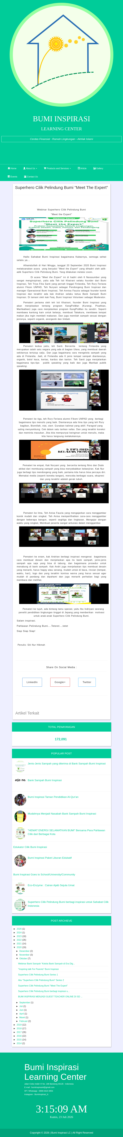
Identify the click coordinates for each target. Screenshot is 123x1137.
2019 (19, 1025)
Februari (23, 1021)
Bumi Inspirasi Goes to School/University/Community (44, 874)
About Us (30, 168)
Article (82, 168)
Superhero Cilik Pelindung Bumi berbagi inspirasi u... (44, 991)
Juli (21, 1006)
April (21, 1014)
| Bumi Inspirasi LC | (61, 1132)
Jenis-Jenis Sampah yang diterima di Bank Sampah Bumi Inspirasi (67, 763)
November (24, 955)
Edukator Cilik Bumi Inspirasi (30, 847)
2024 (19, 932)
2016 (19, 1036)
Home (12, 168)
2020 (19, 947)
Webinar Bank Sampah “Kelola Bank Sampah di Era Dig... (46, 963)
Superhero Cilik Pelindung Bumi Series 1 (38, 974)
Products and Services (57, 168)
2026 (19, 929)
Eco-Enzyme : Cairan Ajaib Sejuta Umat (51, 885)
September (25, 1002)
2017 (19, 1032)
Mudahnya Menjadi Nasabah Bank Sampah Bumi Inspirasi (62, 813)
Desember (24, 951)
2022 (19, 940)
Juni (21, 1010)
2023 (19, 936)
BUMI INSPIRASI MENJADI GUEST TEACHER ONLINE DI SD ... (50, 996)
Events (12, 177)
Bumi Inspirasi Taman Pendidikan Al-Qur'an (53, 796)
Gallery (98, 168)
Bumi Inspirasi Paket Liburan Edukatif (50, 857)
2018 (19, 1028)
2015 (19, 1039)
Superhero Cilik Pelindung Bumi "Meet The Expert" (43, 986)
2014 (19, 1043)
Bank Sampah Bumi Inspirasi (45, 780)
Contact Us (31, 177)
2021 (19, 943)
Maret (22, 1017)
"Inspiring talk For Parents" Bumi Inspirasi (38, 969)
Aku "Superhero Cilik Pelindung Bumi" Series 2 (41, 980)
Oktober (23, 958)
